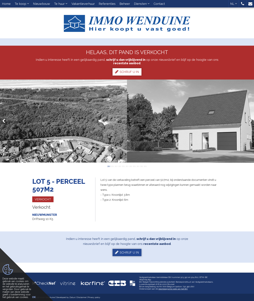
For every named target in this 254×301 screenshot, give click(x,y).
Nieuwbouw (41, 3)
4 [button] (119, 166)
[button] (242, 3)
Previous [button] (5, 121)
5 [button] (123, 166)
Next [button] (249, 121)
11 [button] (145, 166)
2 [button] (112, 166)
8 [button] (134, 166)
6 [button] (127, 166)
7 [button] (130, 166)
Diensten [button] (142, 3)
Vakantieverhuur (83, 3)
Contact (159, 3)
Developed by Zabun (65, 297)
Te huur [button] (60, 3)
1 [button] (108, 166)
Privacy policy (94, 297)
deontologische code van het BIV (173, 289)
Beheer (125, 3)
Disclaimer (81, 297)
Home (6, 3)
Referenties (107, 3)
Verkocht (43, 199)
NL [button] (233, 3)
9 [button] (137, 166)
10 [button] (141, 166)
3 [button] (116, 166)
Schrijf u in (127, 72)
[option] (127, 121)
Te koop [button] (22, 3)
